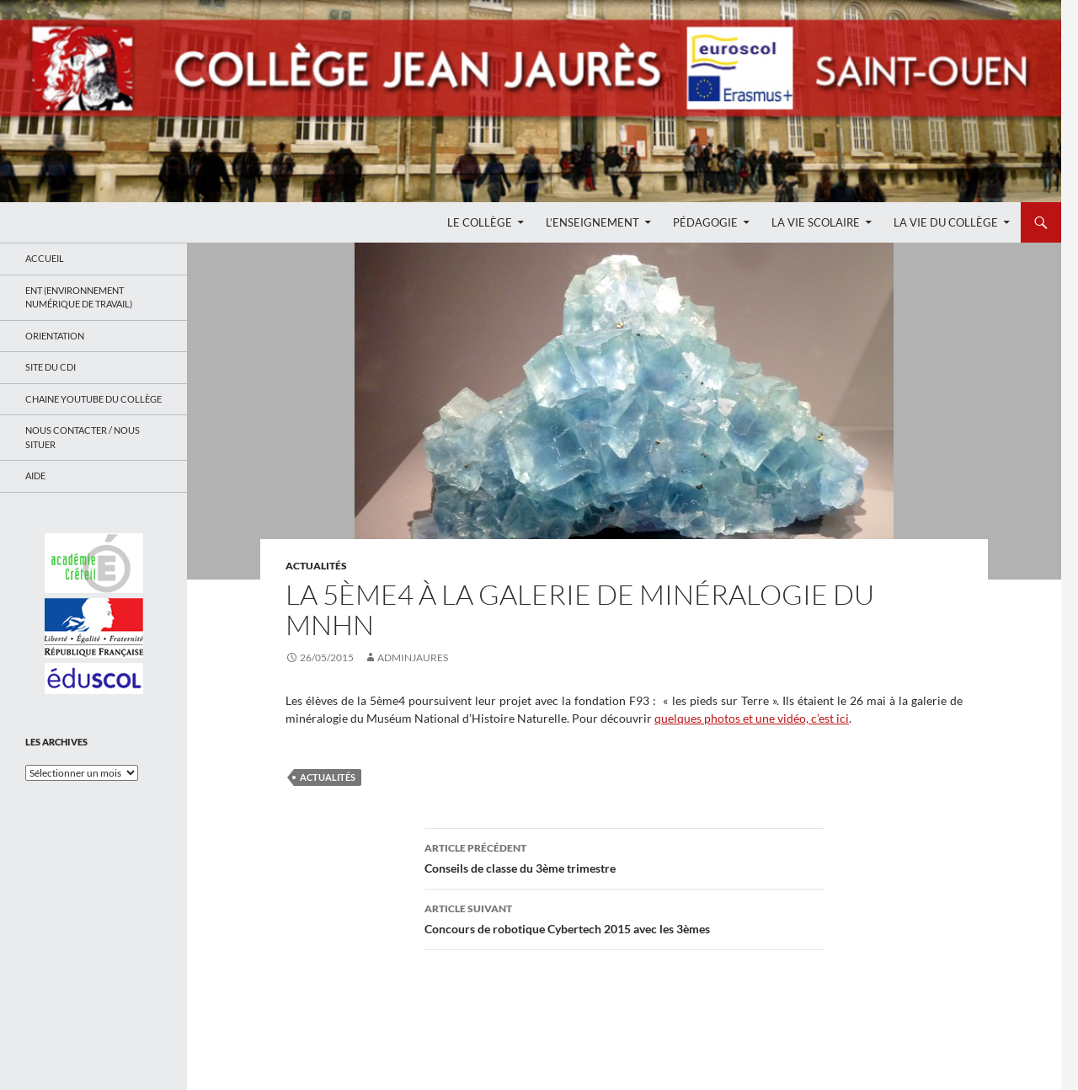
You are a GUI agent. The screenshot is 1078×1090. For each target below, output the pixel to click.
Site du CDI (50, 366)
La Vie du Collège (946, 222)
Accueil (44, 258)
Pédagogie (705, 222)
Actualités (316, 565)
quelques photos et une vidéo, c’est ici (751, 718)
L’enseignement (592, 222)
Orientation (54, 335)
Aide (35, 475)
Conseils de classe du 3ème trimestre (624, 856)
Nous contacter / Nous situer (82, 437)
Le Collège (479, 222)
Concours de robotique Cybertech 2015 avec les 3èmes (624, 917)
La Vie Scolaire (815, 222)
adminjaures (412, 657)
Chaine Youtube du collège (93, 398)
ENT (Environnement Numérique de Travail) (78, 297)
